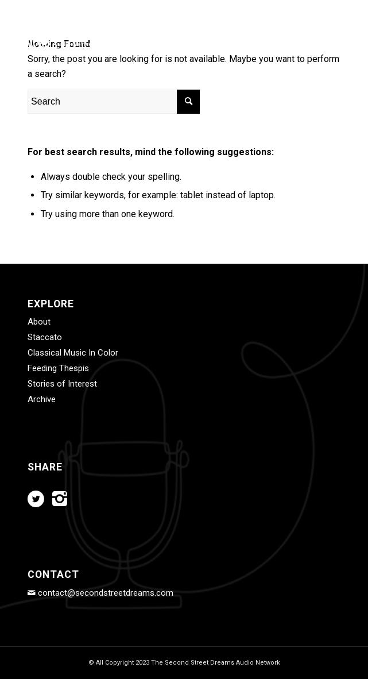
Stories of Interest (62, 384)
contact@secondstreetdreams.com (105, 593)
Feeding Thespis (58, 368)
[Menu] (324, 40)
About (39, 322)
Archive (42, 399)
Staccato (45, 337)
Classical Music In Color (73, 353)
